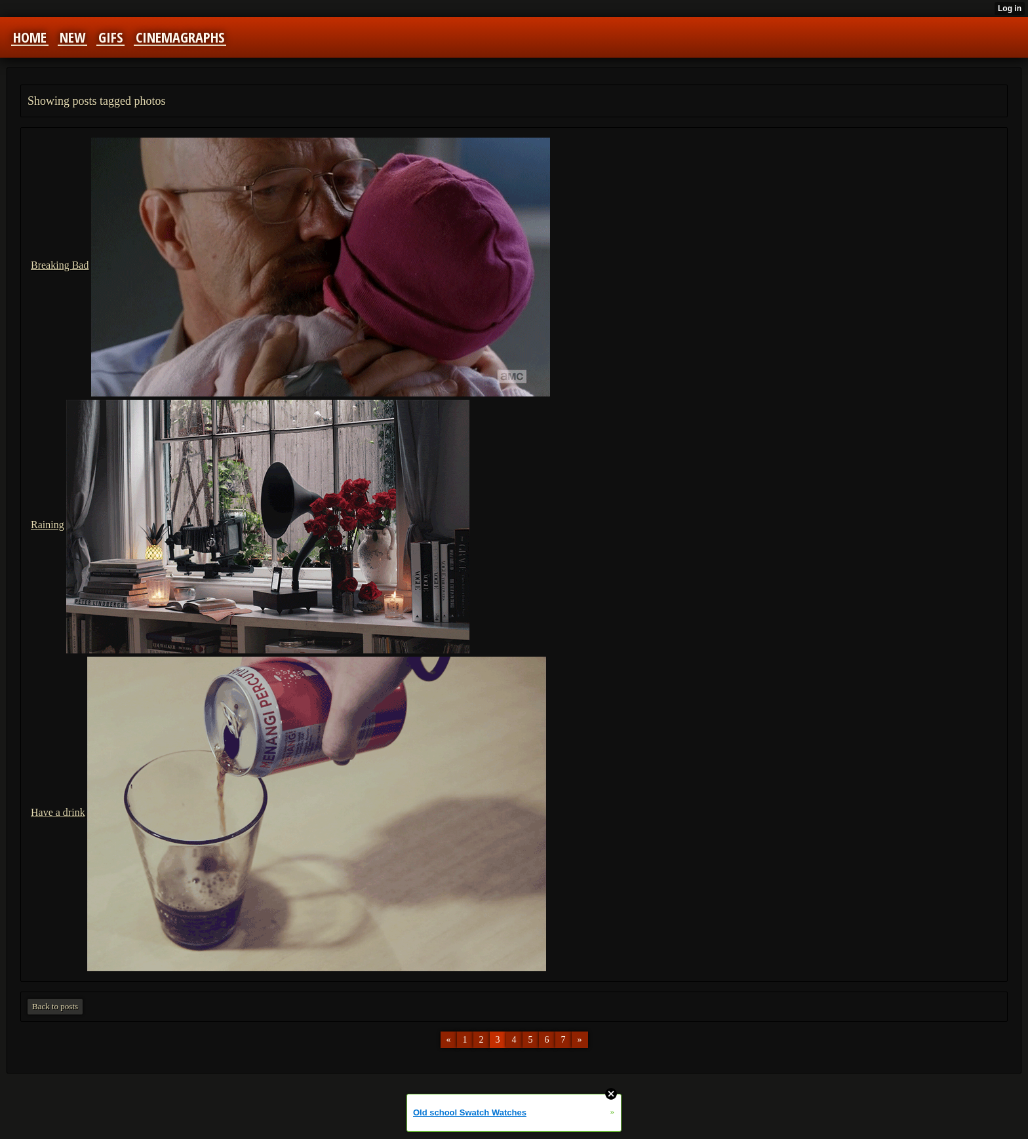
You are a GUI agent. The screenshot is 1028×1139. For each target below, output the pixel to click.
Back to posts (55, 1006)
